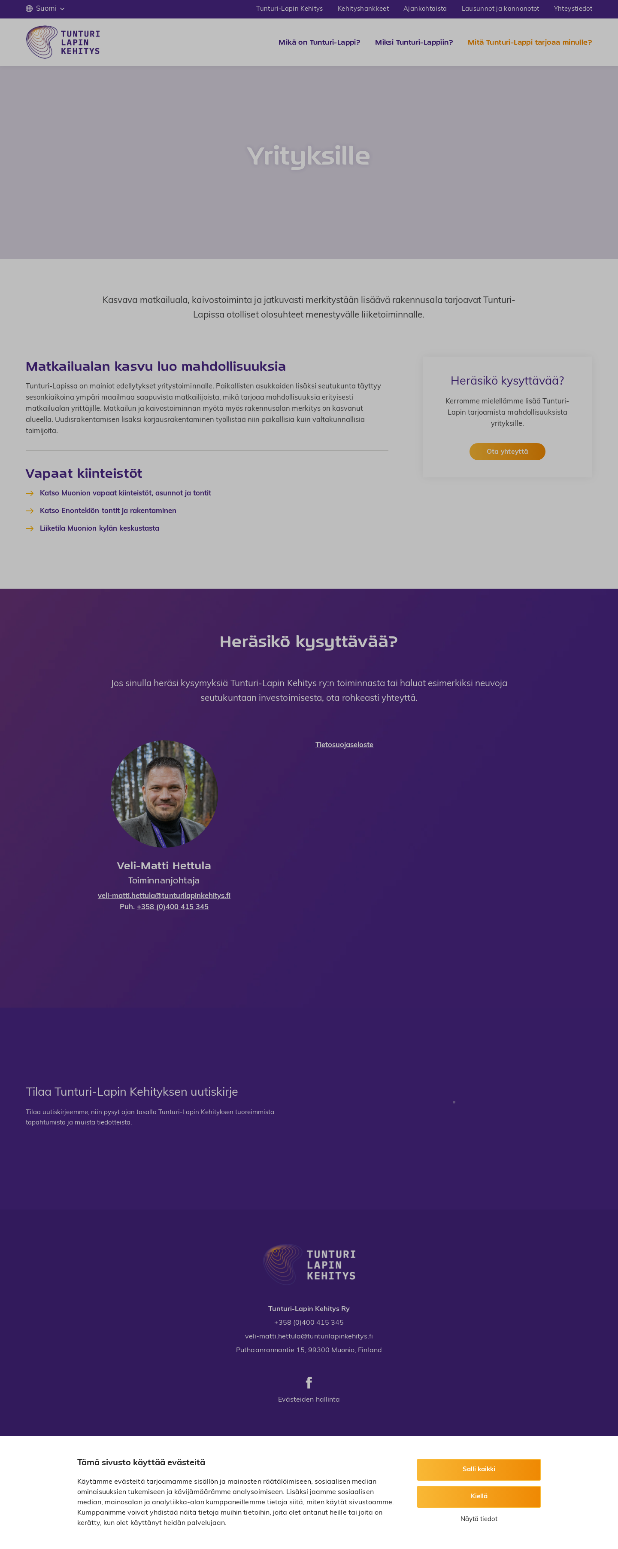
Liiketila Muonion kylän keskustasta (99, 528)
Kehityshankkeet (363, 9)
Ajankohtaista (425, 9)
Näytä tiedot (478, 1519)
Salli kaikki (479, 1470)
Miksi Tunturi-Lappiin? (414, 42)
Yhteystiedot (573, 9)
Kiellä (479, 1497)
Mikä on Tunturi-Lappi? (319, 42)
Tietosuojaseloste (344, 745)
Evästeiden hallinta (309, 1399)
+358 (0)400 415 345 (173, 907)
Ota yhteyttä (508, 452)
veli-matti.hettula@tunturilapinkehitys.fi (164, 896)
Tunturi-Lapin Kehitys (289, 9)
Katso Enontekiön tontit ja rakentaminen (108, 511)
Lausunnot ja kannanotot (500, 9)
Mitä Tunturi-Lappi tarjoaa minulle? (530, 42)
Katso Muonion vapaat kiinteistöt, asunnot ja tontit (126, 493)
